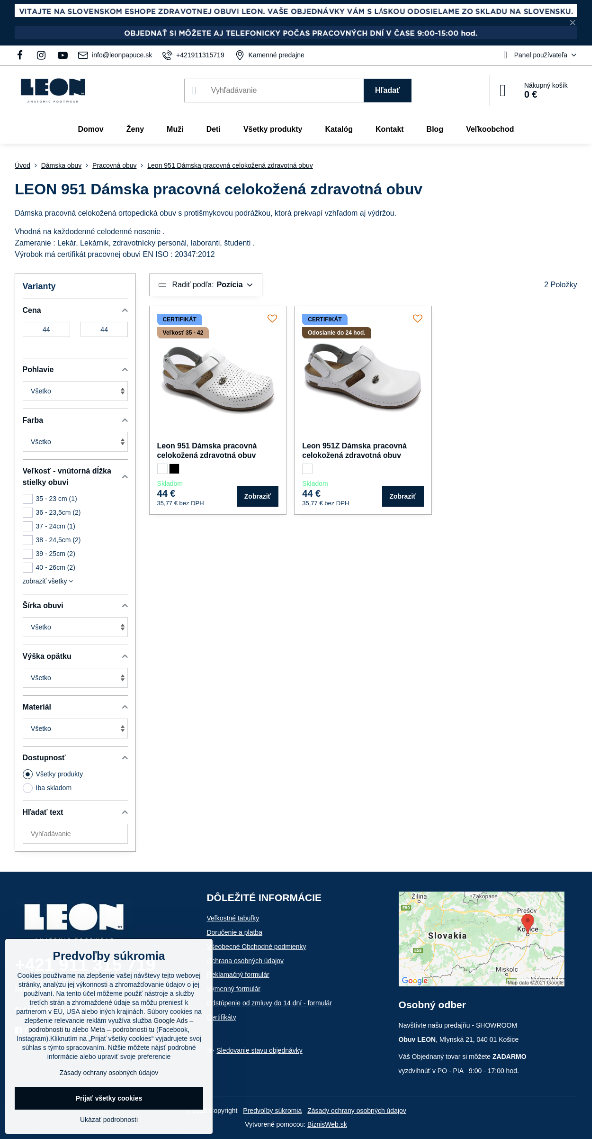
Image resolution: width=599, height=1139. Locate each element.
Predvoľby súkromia (272, 1110)
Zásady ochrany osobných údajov (356, 1110)
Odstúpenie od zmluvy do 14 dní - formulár (269, 1003)
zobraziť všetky (48, 581)
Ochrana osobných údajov (245, 961)
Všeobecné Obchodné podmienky (256, 946)
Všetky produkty (53, 774)
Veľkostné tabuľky (232, 918)
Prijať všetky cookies (109, 1098)
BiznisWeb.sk (327, 1124)
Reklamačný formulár (237, 974)
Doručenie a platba (234, 932)
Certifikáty (221, 1017)
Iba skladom (47, 788)
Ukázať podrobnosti (109, 1119)
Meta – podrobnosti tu (122, 1029)
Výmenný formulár (233, 989)
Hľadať (387, 90)
